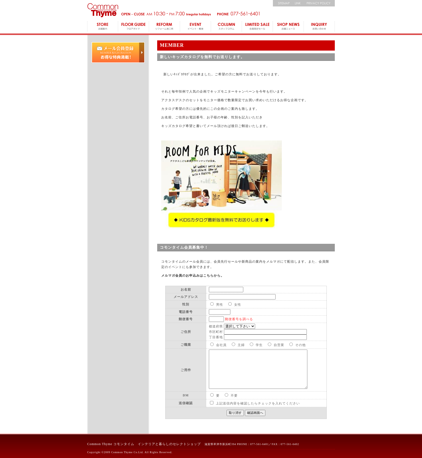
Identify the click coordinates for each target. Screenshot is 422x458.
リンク (298, 3)
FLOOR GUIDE (133, 27)
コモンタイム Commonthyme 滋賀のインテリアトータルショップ (102, 10)
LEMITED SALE (257, 27)
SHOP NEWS (288, 27)
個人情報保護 (319, 3)
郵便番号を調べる (239, 319)
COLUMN (226, 27)
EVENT (195, 27)
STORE (102, 27)
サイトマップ (282, 3)
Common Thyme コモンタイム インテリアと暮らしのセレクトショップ (144, 444)
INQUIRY (319, 27)
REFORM (164, 27)
